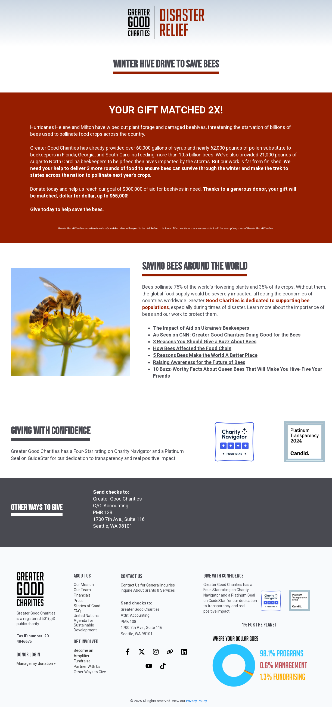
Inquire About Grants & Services (148, 590)
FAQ (77, 611)
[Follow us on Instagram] (155, 651)
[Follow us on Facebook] (127, 651)
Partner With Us (87, 666)
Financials (82, 595)
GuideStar (217, 600)
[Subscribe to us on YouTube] (148, 665)
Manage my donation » (36, 663)
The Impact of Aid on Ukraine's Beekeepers (201, 328)
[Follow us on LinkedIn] (184, 651)
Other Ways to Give (90, 672)
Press (78, 600)
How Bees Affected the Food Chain (192, 348)
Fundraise (82, 661)
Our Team (82, 590)
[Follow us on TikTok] (162, 665)
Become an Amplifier (83, 653)
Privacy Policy (196, 701)
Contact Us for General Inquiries (148, 585)
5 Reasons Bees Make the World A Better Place (205, 355)
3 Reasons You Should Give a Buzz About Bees (204, 341)
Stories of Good (87, 606)
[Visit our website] (170, 651)
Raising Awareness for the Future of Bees (199, 362)
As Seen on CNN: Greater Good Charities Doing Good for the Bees (226, 335)
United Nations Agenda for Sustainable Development (86, 622)
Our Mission (84, 584)
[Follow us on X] (141, 651)
